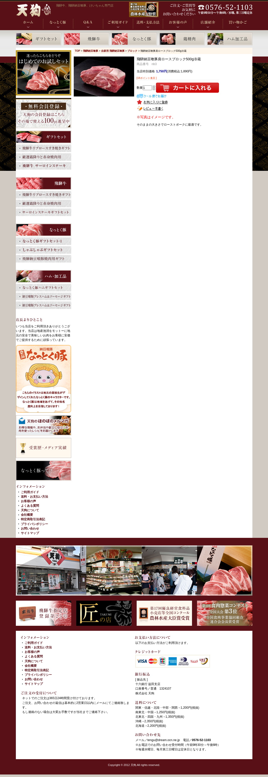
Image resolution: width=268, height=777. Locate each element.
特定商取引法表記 (33, 519)
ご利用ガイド (30, 492)
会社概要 (27, 514)
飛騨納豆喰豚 (90, 50)
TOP (77, 50)
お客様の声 (28, 501)
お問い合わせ (30, 528)
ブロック (132, 50)
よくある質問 (30, 505)
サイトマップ (30, 533)
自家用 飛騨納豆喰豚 (113, 50)
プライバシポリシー (34, 524)
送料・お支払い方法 (34, 496)
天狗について (30, 510)
